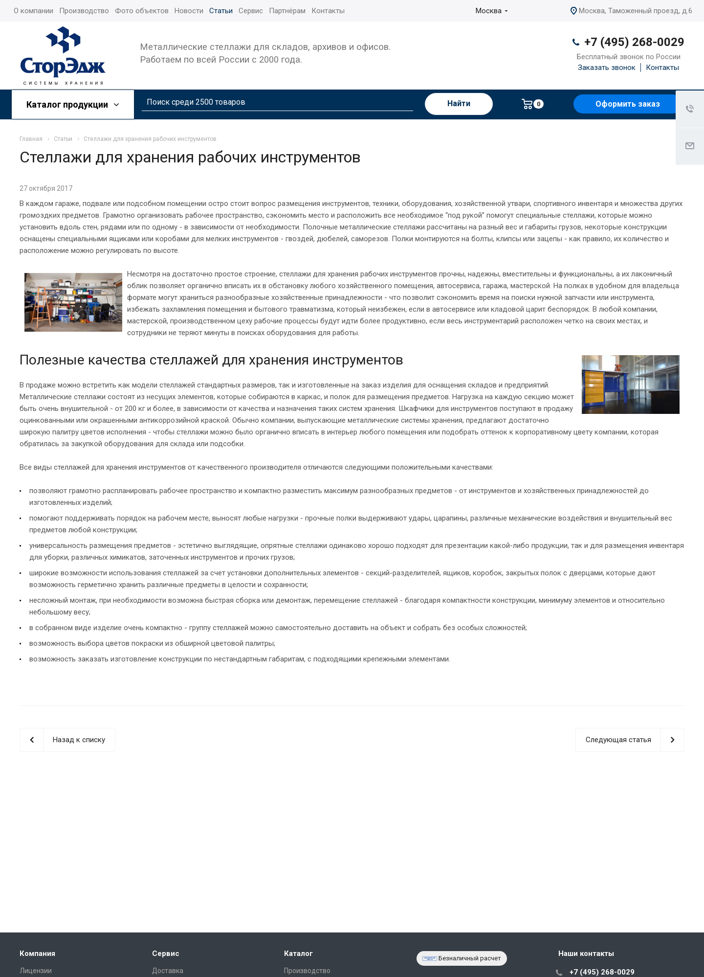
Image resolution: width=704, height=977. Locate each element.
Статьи (221, 10)
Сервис (251, 10)
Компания (37, 953)
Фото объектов (142, 10)
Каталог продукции (72, 104)
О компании (33, 10)
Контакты (328, 10)
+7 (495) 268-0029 (634, 42)
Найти (458, 103)
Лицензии (36, 971)
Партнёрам (287, 10)
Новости (189, 10)
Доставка (167, 971)
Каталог (298, 953)
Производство (84, 10)
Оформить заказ (627, 104)
